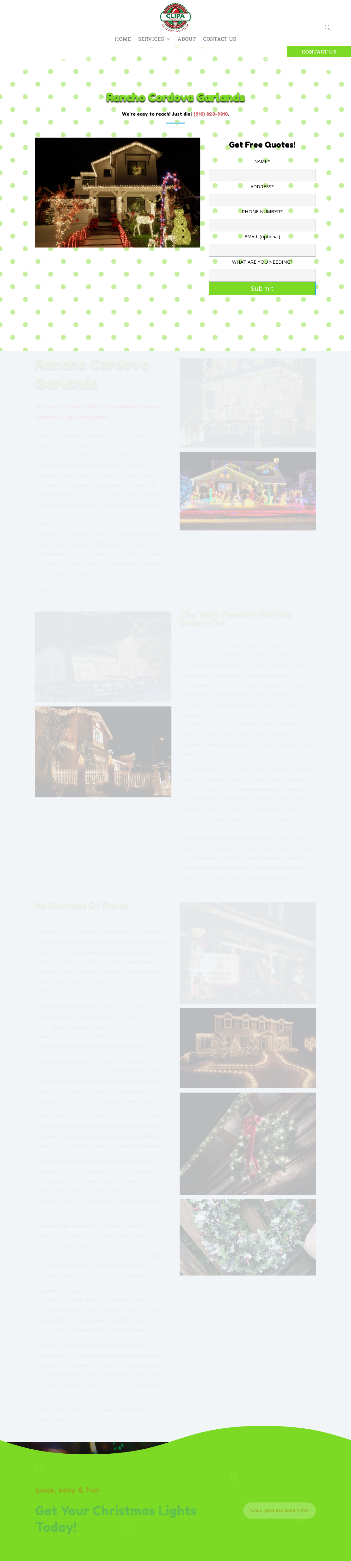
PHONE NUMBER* (262, 218)
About (186, 39)
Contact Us (219, 39)
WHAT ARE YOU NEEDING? (262, 268)
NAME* (262, 168)
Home (123, 39)
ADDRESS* (262, 193)
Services (151, 39)
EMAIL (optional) (262, 243)
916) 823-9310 (212, 114)
